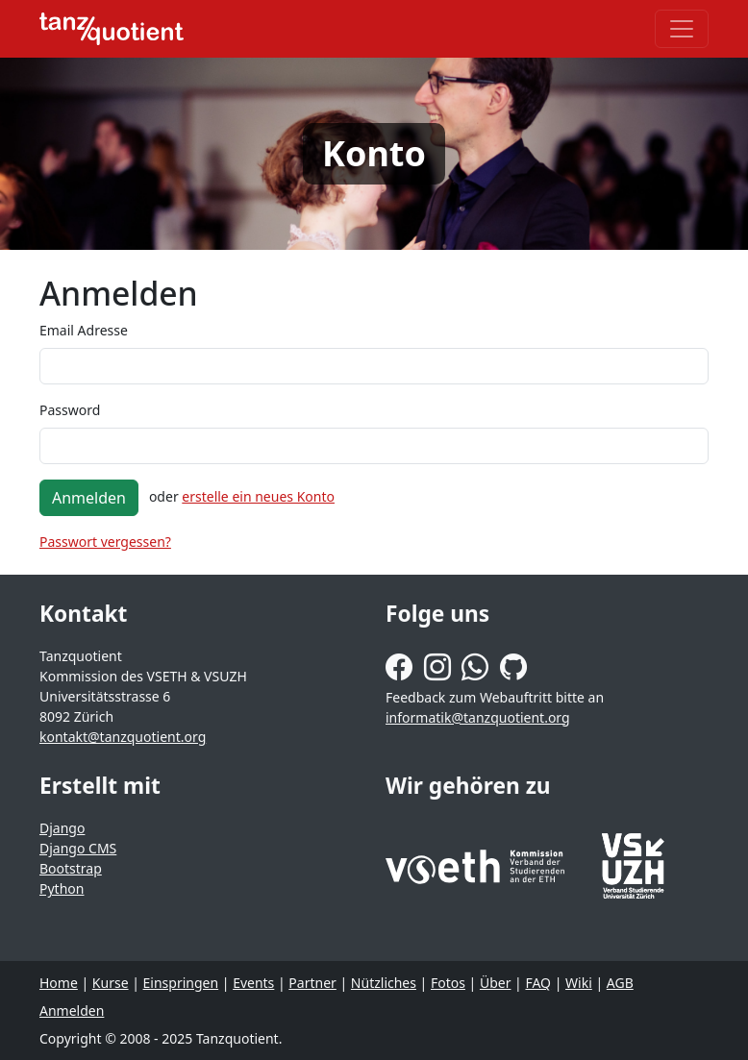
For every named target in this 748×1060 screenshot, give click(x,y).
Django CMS (77, 848)
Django (62, 828)
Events (253, 983)
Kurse (110, 983)
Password (69, 410)
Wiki (578, 983)
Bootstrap (70, 868)
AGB (620, 983)
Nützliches (383, 983)
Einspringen (181, 983)
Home (58, 983)
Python (61, 888)
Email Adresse (83, 330)
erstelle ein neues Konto (258, 496)
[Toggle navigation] (682, 29)
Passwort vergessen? (105, 541)
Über (495, 983)
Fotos (448, 983)
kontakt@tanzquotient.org (122, 736)
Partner (312, 983)
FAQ (538, 983)
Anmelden (89, 497)
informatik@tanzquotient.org (478, 717)
